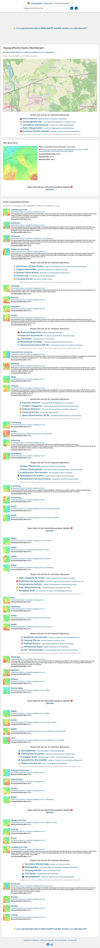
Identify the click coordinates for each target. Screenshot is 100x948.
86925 (14, 625)
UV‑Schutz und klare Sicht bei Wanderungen (59, 336)
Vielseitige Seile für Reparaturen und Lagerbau (57, 403)
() (63, 150)
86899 (14, 729)
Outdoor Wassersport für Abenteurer (56, 647)
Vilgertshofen (17, 779)
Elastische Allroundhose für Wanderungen (59, 476)
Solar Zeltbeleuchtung (30, 587)
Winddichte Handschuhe (35, 637)
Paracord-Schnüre (31, 402)
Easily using (51, 28)
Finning (48, 618)
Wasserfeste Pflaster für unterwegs (53, 466)
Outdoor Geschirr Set (31, 763)
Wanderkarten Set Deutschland (35, 479)
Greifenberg (16, 497)
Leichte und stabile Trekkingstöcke (62, 125)
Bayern (22, 212)
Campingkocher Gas (32, 121)
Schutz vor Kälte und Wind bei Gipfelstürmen (64, 637)
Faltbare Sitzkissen (31, 409)
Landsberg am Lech (19, 210)
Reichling (15, 364)
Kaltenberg (49, 567)
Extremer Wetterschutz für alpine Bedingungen (58, 877)
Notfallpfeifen (31, 867)
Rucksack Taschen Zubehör (36, 131)
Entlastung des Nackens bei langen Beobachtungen (61, 406)
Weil (47, 550)
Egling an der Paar (18, 820)
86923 (14, 616)
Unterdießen (16, 454)
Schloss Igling (17, 688)
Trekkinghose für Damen (32, 475)
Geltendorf (15, 306)
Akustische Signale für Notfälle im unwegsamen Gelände (59, 867)
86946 (14, 538)
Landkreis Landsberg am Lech (35, 212)
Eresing (14, 897)
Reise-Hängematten (32, 128)
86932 (14, 720)
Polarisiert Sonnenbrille (31, 335)
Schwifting (15, 486)
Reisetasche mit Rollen (31, 342)
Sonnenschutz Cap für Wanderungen (42, 276)
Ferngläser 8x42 (27, 590)
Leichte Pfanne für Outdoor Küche (53, 640)
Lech (13, 738)
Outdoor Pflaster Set (30, 466)
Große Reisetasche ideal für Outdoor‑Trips (58, 342)
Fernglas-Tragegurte (32, 406)
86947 (14, 547)
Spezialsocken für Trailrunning (43, 339)
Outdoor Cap (22, 275)
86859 (14, 711)
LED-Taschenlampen (34, 650)
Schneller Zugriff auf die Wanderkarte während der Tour (65, 581)
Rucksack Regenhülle (30, 332)
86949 (14, 556)
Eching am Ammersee (53, 509)
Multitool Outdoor (32, 643)
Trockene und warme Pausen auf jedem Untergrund (59, 409)
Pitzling (62, 740)
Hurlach (14, 788)
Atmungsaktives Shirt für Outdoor (60, 473)
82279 (13, 506)
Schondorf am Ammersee (21, 352)
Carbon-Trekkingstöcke (31, 469)
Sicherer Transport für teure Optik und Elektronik (65, 760)
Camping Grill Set (24, 279)
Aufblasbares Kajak (33, 646)
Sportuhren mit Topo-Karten (30, 266)
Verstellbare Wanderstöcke (36, 125)
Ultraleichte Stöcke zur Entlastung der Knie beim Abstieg (63, 469)
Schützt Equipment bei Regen (53, 332)
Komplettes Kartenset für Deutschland (65, 479)
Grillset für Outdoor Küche (43, 279)
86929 (14, 797)
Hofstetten (15, 607)
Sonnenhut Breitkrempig (37, 864)
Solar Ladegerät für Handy (32, 578)
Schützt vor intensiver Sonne (60, 864)
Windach (48, 558)
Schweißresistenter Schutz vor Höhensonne (66, 415)
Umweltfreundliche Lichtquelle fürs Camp (56, 588)
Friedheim (63, 731)
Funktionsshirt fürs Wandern (34, 472)
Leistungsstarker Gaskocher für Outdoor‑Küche (59, 122)
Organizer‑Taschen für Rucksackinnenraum (65, 131)
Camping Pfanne (32, 640)
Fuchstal (14, 297)
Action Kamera (30, 118)
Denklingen (16, 657)
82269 (14, 565)
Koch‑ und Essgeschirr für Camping (55, 763)
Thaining (14, 386)
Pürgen (14, 315)
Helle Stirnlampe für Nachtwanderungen (50, 751)
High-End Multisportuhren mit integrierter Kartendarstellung (66, 266)
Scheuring (15, 440)
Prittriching (16, 422)
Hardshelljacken (32, 876)
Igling (13, 377)
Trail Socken (26, 338)
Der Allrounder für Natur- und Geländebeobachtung (53, 591)
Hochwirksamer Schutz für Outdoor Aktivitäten (66, 345)
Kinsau (14, 838)
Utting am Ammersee (52, 517)
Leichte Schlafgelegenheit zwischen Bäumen (59, 128)
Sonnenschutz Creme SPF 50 (34, 345)
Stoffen (54, 722)
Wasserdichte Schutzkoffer (34, 760)
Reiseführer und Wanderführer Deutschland (55, 273)
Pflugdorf (49, 540)
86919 (13, 515)
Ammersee (15, 223)
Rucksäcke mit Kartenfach (32, 581)
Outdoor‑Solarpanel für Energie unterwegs (60, 578)
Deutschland (15, 212)
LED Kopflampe (28, 750)
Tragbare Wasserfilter (26, 269)
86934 (14, 431)
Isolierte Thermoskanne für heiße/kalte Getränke (59, 584)
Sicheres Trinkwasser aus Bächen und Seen (53, 269)
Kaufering (15, 286)
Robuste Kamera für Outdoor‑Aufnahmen (52, 119)
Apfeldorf (15, 670)
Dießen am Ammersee (20, 249)
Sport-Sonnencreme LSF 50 (35, 415)
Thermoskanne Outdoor (30, 584)
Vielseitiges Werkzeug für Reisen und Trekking (58, 644)
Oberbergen (49, 799)
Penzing (14, 829)
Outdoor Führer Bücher (27, 272)
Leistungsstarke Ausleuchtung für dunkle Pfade (61, 650)
